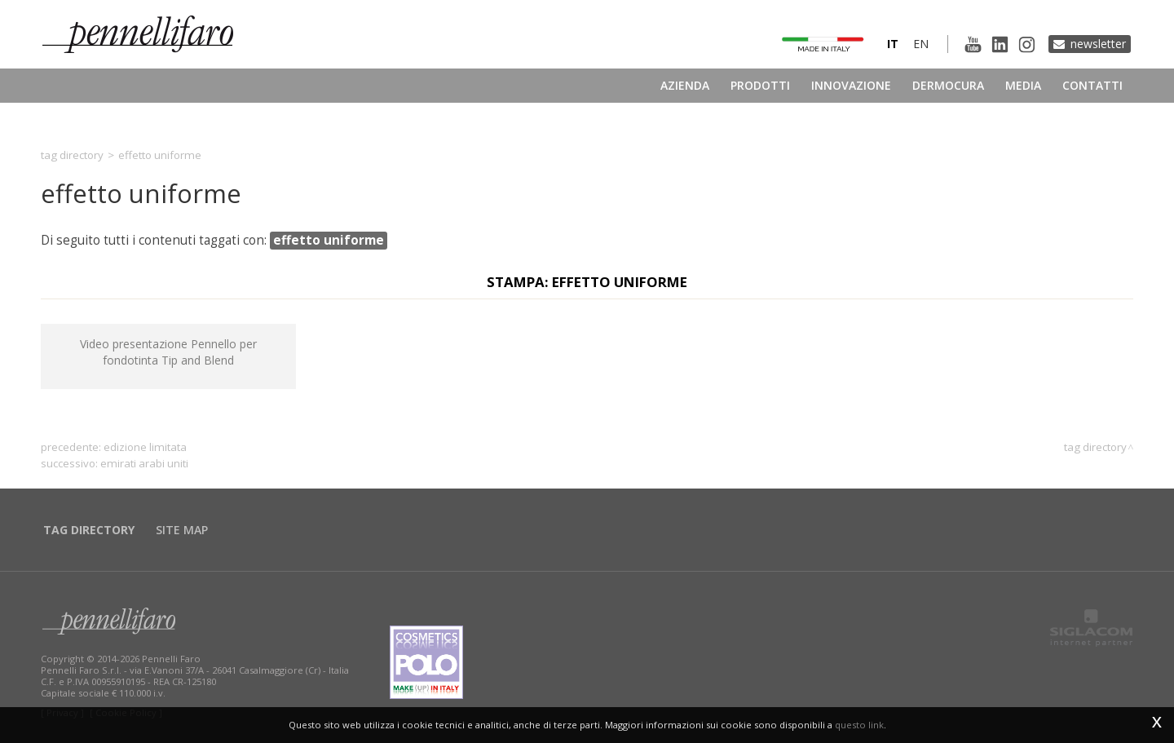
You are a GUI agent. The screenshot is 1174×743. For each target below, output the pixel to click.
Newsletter (1098, 43)
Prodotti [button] (760, 85)
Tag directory (72, 155)
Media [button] (1023, 85)
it (892, 43)
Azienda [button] (684, 85)
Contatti (1092, 85)
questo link (859, 725)
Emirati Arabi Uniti (144, 463)
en (921, 43)
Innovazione (851, 85)
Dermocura (948, 85)
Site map (182, 529)
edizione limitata (145, 447)
